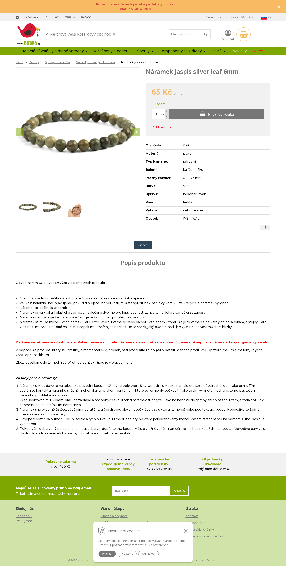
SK (266, 17)
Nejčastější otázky (242, 17)
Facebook (24, 516)
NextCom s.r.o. (209, 560)
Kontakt (191, 516)
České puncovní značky (204, 536)
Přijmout (107, 553)
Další (218, 51)
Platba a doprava (114, 516)
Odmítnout (148, 553)
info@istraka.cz (31, 17)
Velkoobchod (215, 17)
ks (162, 114)
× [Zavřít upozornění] (279, 6)
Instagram (24, 521)
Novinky (239, 51)
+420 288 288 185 (63, 17)
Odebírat (179, 490)
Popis (143, 245)
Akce (258, 51)
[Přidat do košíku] (216, 114)
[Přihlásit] (228, 35)
